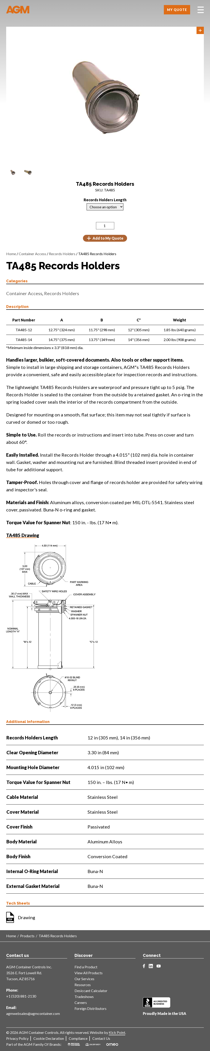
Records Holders (62, 253)
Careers (80, 1002)
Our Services (84, 979)
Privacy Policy (17, 1038)
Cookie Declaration (48, 1038)
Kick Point (117, 1032)
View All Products (88, 973)
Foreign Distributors (90, 1008)
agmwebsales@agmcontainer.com (33, 1013)
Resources (82, 984)
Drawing (26, 917)
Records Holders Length (105, 200)
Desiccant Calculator (90, 990)
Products (27, 936)
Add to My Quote (105, 238)
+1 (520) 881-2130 (21, 996)
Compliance (78, 1038)
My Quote (177, 10)
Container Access (32, 253)
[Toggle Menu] (200, 10)
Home (11, 253)
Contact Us (101, 1038)
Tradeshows (84, 996)
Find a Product (85, 967)
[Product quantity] (105, 225)
